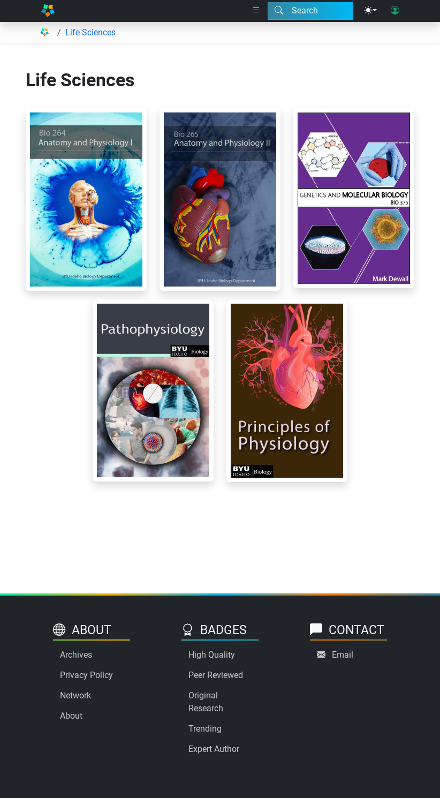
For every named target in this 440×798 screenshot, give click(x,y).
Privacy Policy (86, 675)
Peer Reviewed (215, 675)
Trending (205, 729)
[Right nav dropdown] (256, 11)
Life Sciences (90, 32)
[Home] (48, 11)
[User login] (395, 11)
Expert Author (213, 749)
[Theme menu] (370, 11)
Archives (76, 655)
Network (75, 695)
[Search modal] (310, 11)
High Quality (211, 655)
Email (342, 655)
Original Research (205, 701)
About (71, 716)
